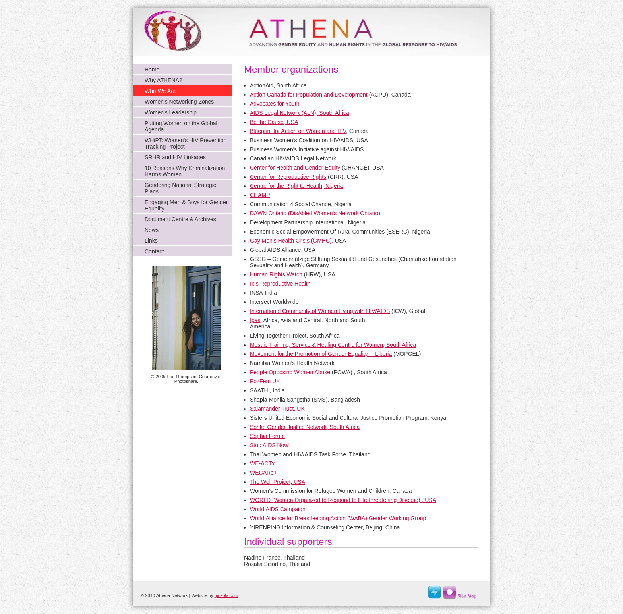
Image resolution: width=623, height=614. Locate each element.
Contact (154, 251)
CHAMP (260, 195)
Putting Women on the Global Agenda (181, 126)
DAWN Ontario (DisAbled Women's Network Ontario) (315, 213)
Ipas (255, 320)
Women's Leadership (171, 112)
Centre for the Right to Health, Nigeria (296, 186)
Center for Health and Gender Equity (295, 167)
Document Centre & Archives (180, 219)
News (152, 230)
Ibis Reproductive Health (280, 283)
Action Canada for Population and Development (309, 94)
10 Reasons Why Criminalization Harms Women (185, 171)
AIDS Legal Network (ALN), (299, 113)
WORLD (260, 500)
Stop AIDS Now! (270, 445)
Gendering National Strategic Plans (180, 188)
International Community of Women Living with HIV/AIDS (320, 311)
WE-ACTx (262, 463)
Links (151, 240)
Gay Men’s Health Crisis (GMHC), (291, 240)
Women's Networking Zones (179, 101)
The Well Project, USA (277, 482)
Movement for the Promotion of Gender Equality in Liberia (321, 354)
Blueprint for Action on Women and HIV (298, 131)
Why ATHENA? (163, 80)
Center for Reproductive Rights (288, 177)
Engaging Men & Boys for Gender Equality (186, 205)
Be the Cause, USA (274, 122)
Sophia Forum (267, 436)
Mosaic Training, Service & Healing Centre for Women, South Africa (333, 345)
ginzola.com (226, 595)
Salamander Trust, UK (277, 408)
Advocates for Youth (275, 103)
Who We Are (160, 91)
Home (152, 69)
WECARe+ (263, 472)
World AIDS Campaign (278, 509)
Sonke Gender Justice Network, (305, 427)
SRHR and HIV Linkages (175, 157)
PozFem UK (265, 381)
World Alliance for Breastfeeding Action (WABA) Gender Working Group (338, 518)
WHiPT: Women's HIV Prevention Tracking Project (185, 143)
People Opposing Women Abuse (290, 372)
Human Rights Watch (276, 274)
